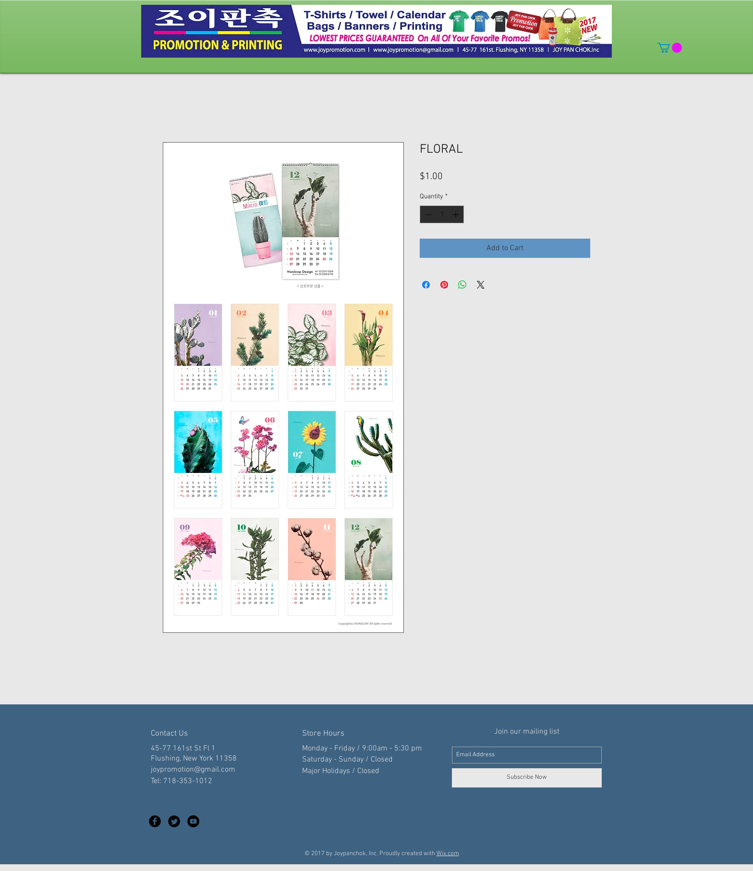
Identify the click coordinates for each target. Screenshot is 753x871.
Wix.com (448, 854)
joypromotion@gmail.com (193, 769)
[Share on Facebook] (426, 284)
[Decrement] (427, 214)
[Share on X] (480, 284)
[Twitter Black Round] (174, 821)
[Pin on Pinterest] (444, 284)
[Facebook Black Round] (155, 821)
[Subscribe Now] (527, 777)
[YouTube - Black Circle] (193, 821)
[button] (669, 48)
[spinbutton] (441, 214)
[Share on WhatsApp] (462, 284)
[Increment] (456, 214)
